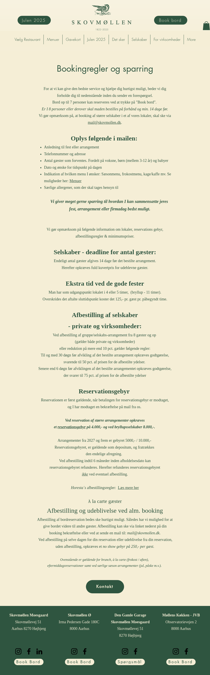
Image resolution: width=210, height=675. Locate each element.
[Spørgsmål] (130, 662)
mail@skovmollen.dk (104, 122)
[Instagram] (18, 651)
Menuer (75, 181)
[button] (206, 25)
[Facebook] (29, 651)
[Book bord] (170, 20)
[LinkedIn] (39, 651)
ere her (133, 488)
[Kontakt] (105, 586)
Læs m (123, 488)
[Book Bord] (29, 662)
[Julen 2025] (34, 20)
